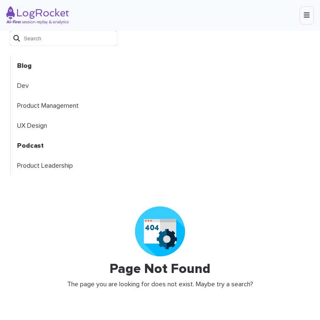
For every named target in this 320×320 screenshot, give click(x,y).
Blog (24, 66)
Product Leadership (45, 165)
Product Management (48, 105)
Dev (23, 85)
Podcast (30, 145)
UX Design (32, 125)
